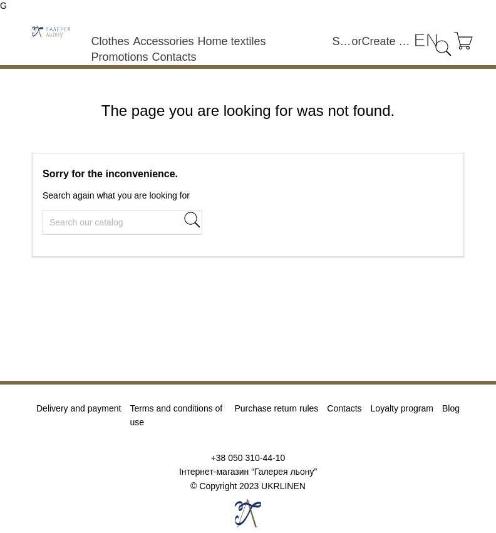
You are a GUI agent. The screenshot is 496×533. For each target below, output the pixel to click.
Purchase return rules (276, 408)
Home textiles (231, 41)
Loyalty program (402, 408)
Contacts (174, 57)
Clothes (110, 41)
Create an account (388, 41)
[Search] (122, 222)
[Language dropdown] (425, 40)
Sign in (342, 41)
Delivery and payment (78, 408)
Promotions (119, 57)
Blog (451, 408)
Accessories (163, 41)
